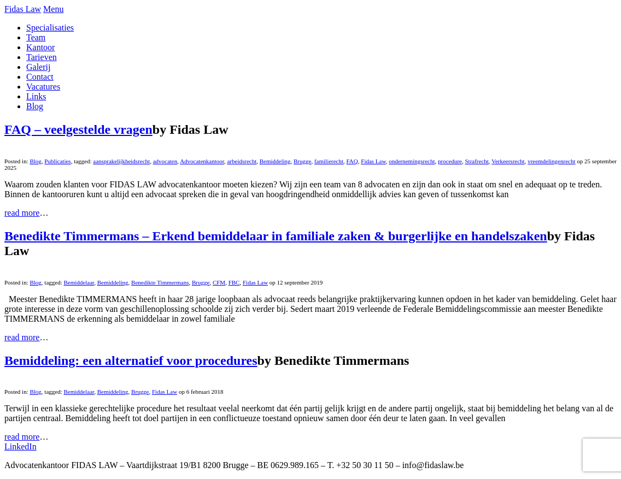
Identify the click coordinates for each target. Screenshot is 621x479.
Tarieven (41, 57)
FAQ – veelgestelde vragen (78, 129)
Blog (34, 106)
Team (35, 37)
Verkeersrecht (507, 161)
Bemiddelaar (79, 282)
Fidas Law (22, 9)
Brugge (302, 161)
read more (21, 212)
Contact (40, 76)
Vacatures (43, 86)
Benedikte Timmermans (160, 282)
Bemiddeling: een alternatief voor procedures (130, 360)
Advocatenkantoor (202, 161)
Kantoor (40, 47)
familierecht (328, 161)
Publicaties (57, 161)
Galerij (38, 67)
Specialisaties (50, 27)
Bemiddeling (275, 161)
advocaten (165, 161)
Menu (53, 9)
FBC (234, 282)
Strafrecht (476, 161)
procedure (450, 161)
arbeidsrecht (241, 161)
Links (36, 96)
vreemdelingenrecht (551, 161)
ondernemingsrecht (412, 161)
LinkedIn (20, 446)
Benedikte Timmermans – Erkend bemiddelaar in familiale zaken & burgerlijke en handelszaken (275, 236)
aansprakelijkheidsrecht (121, 161)
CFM (219, 282)
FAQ (352, 161)
